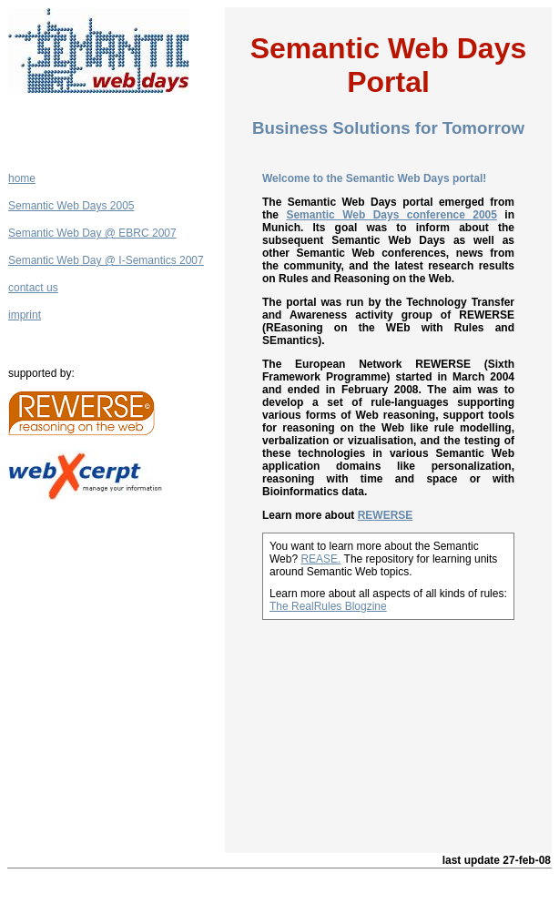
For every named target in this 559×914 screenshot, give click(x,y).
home (22, 178)
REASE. (320, 559)
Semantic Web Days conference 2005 (391, 214)
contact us (33, 287)
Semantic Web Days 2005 (71, 205)
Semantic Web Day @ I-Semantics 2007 (106, 260)
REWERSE (385, 515)
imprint (24, 315)
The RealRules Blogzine (328, 606)
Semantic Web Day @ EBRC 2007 (92, 233)
